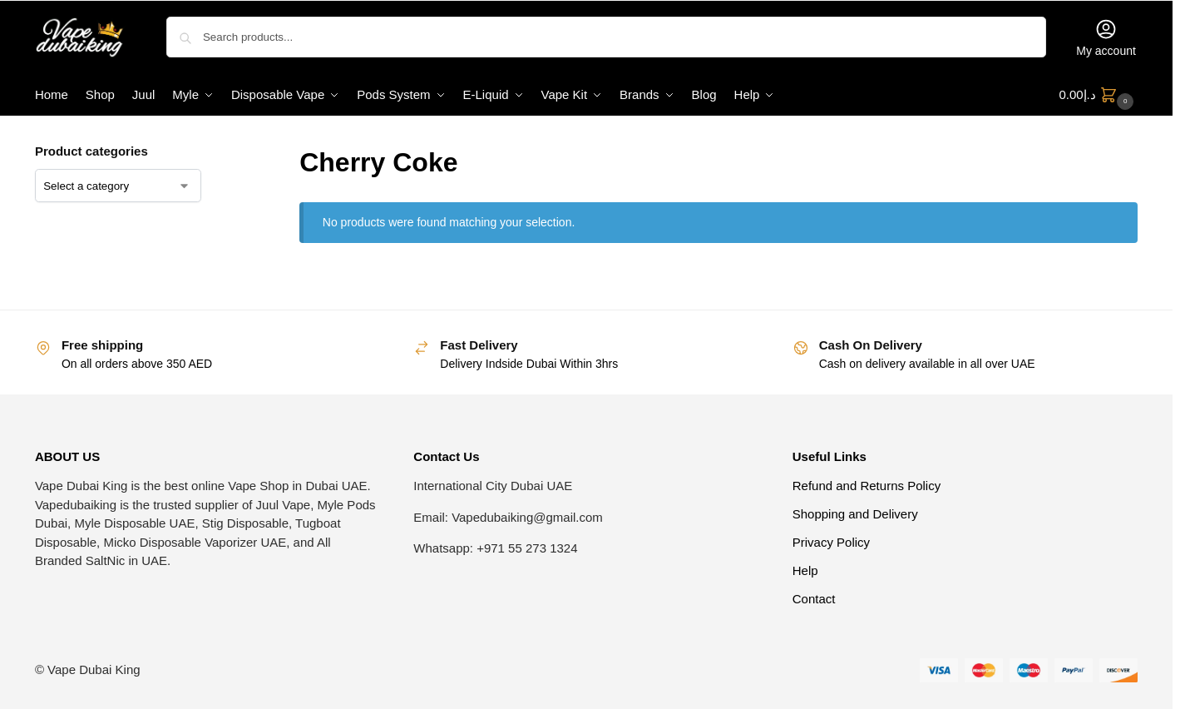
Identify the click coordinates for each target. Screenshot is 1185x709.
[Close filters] (227, 153)
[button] (1098, 95)
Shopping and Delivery (855, 514)
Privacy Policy (831, 542)
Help (805, 570)
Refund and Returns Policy (866, 485)
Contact (814, 599)
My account (1106, 37)
